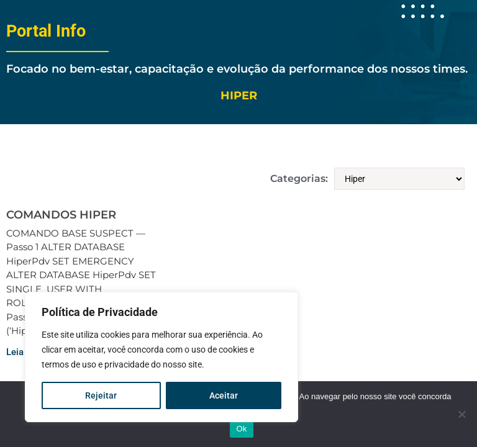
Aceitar (223, 395)
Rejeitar (101, 395)
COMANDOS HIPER (61, 215)
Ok (241, 428)
